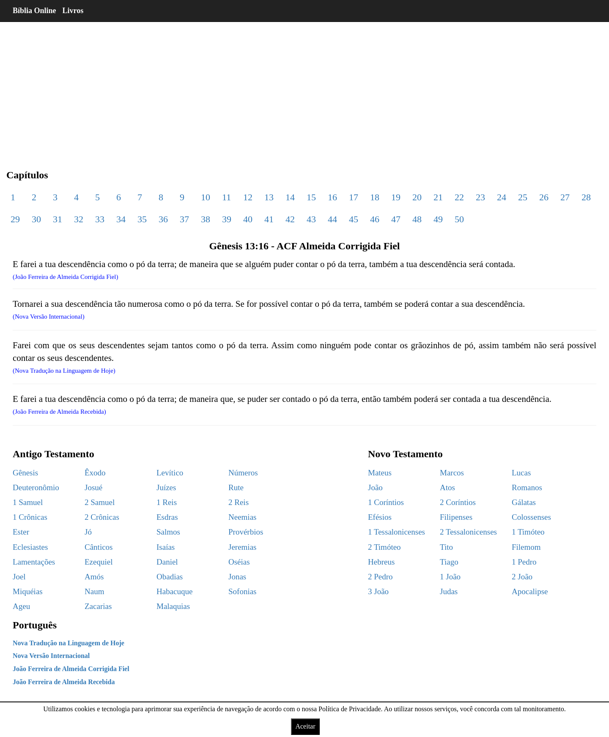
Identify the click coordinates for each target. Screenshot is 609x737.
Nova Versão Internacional (51, 655)
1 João (450, 576)
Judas (449, 591)
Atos (447, 487)
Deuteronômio (36, 487)
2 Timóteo (384, 547)
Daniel (167, 561)
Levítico (169, 472)
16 (332, 197)
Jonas (237, 576)
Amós (94, 576)
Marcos (452, 472)
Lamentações (34, 561)
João (375, 487)
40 (247, 219)
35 (142, 219)
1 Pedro (524, 561)
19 (396, 197)
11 (226, 197)
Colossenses (531, 517)
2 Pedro (380, 576)
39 (226, 219)
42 (290, 219)
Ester (21, 531)
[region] (304, 88)
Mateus (380, 472)
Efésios (380, 517)
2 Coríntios (458, 502)
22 (459, 197)
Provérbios (245, 531)
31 (57, 219)
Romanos (527, 487)
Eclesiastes (30, 547)
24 (501, 197)
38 (205, 219)
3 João (378, 591)
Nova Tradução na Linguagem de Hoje (68, 643)
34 (121, 219)
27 (565, 197)
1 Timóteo (528, 531)
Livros (73, 10)
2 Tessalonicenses (468, 531)
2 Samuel (100, 502)
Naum (94, 591)
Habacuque (174, 591)
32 (78, 219)
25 (522, 197)
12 (247, 197)
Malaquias (173, 606)
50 (459, 219)
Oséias (239, 561)
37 (184, 219)
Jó (88, 531)
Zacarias (98, 606)
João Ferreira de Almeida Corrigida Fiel (71, 668)
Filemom (526, 547)
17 (353, 197)
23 (480, 197)
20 (417, 197)
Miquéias (28, 591)
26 (544, 197)
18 (374, 197)
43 (311, 219)
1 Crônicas (30, 517)
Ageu (21, 606)
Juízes (166, 487)
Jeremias (242, 547)
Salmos (168, 531)
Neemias (242, 517)
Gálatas (524, 502)
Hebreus (381, 561)
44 (332, 219)
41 (269, 219)
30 (36, 219)
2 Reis (238, 502)
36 (163, 219)
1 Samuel (28, 502)
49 (438, 219)
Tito (446, 547)
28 (586, 197)
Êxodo (95, 472)
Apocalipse (530, 591)
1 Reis (166, 502)
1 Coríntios (386, 502)
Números (243, 472)
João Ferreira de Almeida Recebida (64, 681)
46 (374, 219)
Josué (93, 487)
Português (35, 625)
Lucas (521, 472)
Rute (236, 487)
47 (396, 219)
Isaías (165, 547)
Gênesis (25, 472)
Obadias (169, 576)
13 (269, 197)
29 (15, 219)
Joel (19, 576)
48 (417, 219)
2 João (522, 576)
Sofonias (242, 591)
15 (311, 197)
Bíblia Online (34, 10)
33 (99, 219)
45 (353, 219)
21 (438, 197)
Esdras (167, 517)
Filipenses (456, 517)
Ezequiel (98, 561)
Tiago (449, 561)
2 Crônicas (102, 517)
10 (205, 197)
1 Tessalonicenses (396, 531)
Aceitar (305, 726)
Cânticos (99, 547)
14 (290, 197)
